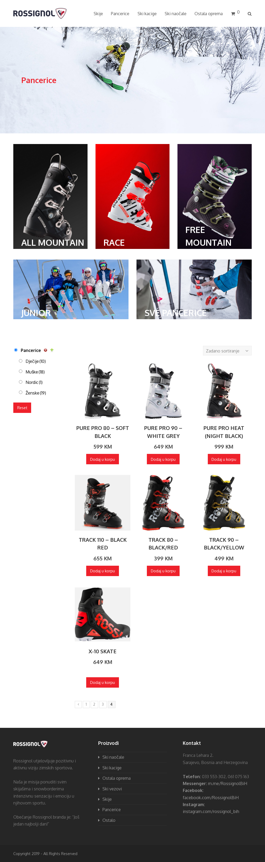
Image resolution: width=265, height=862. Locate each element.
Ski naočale (113, 757)
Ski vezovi (112, 788)
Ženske (36, 393)
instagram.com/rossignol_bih (211, 811)
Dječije (36, 361)
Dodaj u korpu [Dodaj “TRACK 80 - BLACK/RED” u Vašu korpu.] (163, 570)
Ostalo (108, 820)
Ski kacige (112, 767)
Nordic (34, 382)
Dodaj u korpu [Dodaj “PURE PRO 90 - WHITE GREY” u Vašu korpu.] (163, 459)
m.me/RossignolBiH (227, 783)
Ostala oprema (116, 778)
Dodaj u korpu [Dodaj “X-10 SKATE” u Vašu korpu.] (102, 682)
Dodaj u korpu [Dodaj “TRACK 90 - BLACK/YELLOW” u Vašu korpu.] (224, 570)
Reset (22, 407)
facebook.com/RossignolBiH (211, 797)
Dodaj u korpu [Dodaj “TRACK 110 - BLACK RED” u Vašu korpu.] (102, 570)
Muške (35, 372)
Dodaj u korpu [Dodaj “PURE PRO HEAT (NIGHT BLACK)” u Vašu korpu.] (224, 459)
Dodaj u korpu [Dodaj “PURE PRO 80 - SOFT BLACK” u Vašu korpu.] (102, 459)
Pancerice (31, 350)
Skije (107, 799)
